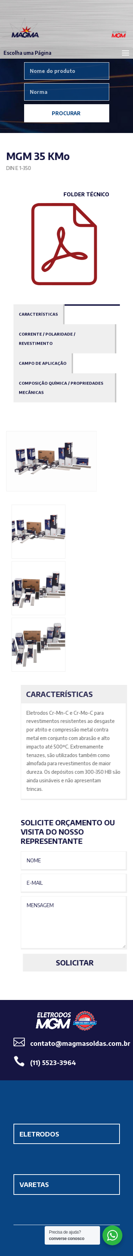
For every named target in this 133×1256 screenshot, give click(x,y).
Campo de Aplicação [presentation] (42, 363)
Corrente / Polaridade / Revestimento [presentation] (47, 338)
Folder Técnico (86, 194)
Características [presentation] (38, 314)
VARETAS (34, 1184)
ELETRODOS (39, 1134)
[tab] (39, 314)
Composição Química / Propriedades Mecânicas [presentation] (61, 387)
